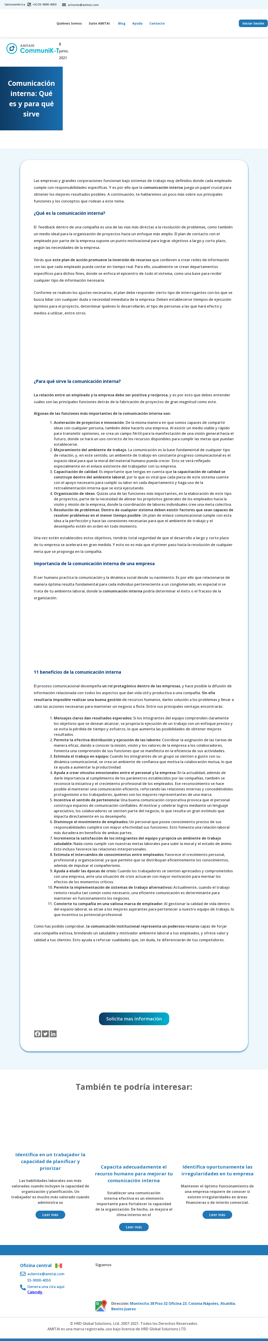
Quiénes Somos (69, 23)
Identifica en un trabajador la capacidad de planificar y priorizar (50, 1161)
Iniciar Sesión (253, 23)
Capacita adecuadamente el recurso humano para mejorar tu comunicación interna (134, 1174)
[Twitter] (45, 1033)
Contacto (157, 23)
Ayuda (137, 23)
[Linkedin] (53, 1033)
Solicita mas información (134, 1019)
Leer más (50, 1214)
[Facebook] (37, 1033)
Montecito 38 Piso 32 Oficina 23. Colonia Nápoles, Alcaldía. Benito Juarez (173, 1306)
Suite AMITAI (99, 23)
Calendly (35, 1292)
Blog (121, 23)
